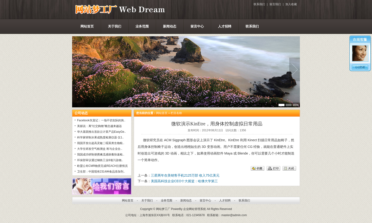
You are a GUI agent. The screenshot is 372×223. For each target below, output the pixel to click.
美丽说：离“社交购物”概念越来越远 (99, 126)
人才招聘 (224, 26)
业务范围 (142, 26)
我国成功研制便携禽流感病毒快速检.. (100, 154)
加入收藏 (291, 4)
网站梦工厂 (163, 209)
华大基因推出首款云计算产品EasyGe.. (101, 131)
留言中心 (197, 26)
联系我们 (259, 4)
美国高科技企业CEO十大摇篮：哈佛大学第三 (184, 181)
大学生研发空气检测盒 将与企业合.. (99, 148)
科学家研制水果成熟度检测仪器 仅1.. (100, 137)
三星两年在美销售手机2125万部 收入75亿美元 (185, 175)
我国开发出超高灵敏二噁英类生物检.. (100, 143)
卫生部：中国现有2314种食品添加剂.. (101, 171)
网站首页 (87, 26)
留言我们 (275, 4)
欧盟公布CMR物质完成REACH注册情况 (102, 166)
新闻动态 (169, 26)
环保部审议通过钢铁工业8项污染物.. (100, 160)
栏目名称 (176, 113)
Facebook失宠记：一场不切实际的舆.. (101, 120)
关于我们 (114, 26)
